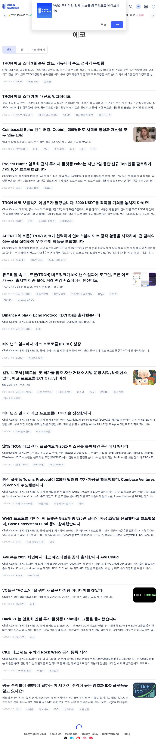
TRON (19, 81)
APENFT (20, 260)
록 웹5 (40, 670)
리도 (72, 149)
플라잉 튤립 (32, 188)
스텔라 (48, 188)
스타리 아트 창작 (57, 260)
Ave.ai (19, 575)
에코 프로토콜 (44, 392)
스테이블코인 (64, 392)
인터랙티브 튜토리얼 (81, 294)
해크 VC (20, 637)
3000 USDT (67, 221)
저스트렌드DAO (25, 300)
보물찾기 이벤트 (46, 221)
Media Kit (71, 733)
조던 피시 (59, 149)
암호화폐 (68, 709)
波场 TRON (21, 464)
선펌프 (113, 294)
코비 (46, 149)
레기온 (29, 709)
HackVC (20, 604)
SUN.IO (7, 300)
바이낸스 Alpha (23, 392)
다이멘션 (118, 392)
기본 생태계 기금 (35, 542)
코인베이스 (21, 149)
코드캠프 (53, 670)
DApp (101, 294)
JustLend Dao (56, 464)
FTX (93, 149)
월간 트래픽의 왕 (84, 114)
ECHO (19, 357)
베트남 (80, 392)
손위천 (47, 81)
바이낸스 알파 (23, 294)
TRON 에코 (36, 260)
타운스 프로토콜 (24, 503)
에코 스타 (33, 81)
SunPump (39, 464)
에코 (35, 149)
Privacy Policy (89, 733)
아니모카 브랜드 (12, 398)
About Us (55, 733)
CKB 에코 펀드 (23, 670)
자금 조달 (43, 503)
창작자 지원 (105, 114)
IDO (56, 709)
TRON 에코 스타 (24, 114)
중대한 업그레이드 (48, 114)
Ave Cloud (33, 575)
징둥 (92, 392)
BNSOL (104, 392)
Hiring (126, 733)
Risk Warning (110, 733)
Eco (30, 221)
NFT (83, 149)
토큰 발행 (84, 709)
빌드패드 (43, 709)
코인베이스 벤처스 (63, 503)
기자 (18, 542)
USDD (66, 114)
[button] (153, 6)
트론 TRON (42, 294)
